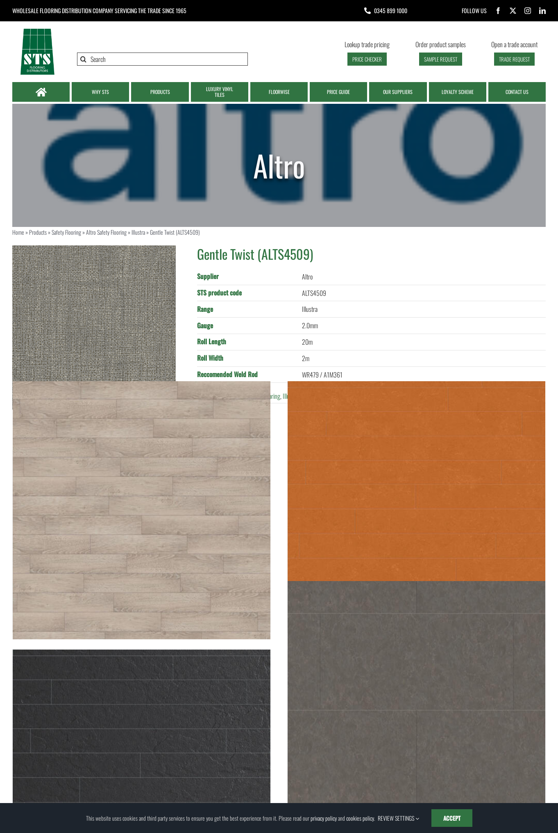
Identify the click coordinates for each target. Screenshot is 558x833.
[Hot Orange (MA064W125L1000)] (416, 510)
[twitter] (513, 10)
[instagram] (527, 10)
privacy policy (324, 818)
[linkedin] (542, 10)
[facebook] (498, 10)
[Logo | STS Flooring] (37, 31)
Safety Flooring (66, 232)
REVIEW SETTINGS (398, 818)
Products (38, 232)
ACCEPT (451, 818)
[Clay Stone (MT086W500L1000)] (416, 710)
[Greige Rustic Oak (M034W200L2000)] (141, 510)
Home (18, 232)
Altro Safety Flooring (106, 232)
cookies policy (360, 818)
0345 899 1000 (390, 10)
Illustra (138, 232)
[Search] (162, 59)
